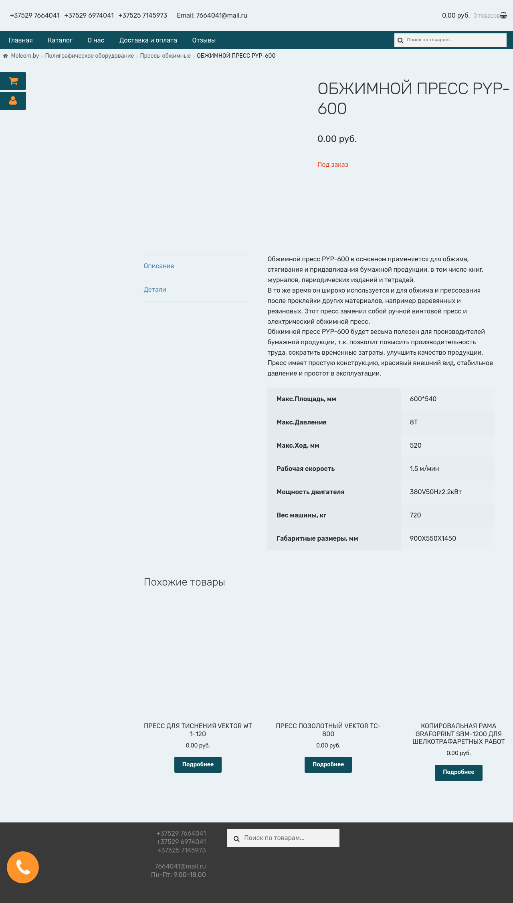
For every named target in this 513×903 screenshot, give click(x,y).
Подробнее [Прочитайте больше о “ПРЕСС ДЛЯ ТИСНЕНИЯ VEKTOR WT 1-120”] (198, 764)
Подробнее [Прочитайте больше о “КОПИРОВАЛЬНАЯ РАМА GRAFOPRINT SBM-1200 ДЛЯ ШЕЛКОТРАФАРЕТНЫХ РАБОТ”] (459, 772)
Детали (154, 289)
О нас (95, 40)
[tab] (195, 266)
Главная (20, 40)
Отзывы (204, 40)
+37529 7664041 (34, 15)
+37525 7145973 (143, 15)
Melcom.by (25, 56)
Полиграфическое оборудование (89, 56)
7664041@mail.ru (221, 15)
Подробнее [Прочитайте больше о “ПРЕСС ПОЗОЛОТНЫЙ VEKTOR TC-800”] (328, 764)
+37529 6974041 (88, 15)
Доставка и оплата (148, 40)
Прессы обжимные (165, 56)
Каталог (60, 40)
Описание (158, 266)
